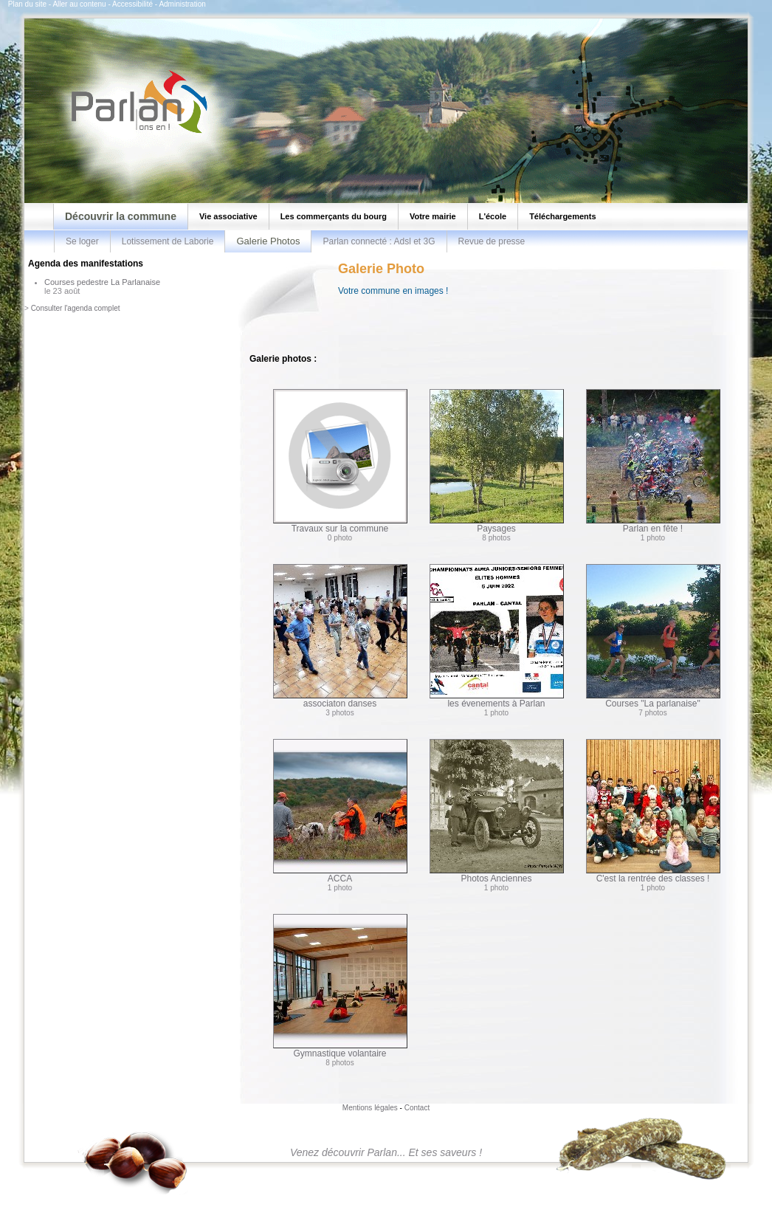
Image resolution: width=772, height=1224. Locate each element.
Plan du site (27, 4)
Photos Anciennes (497, 811)
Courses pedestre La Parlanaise (102, 282)
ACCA (340, 811)
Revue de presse (491, 241)
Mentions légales (370, 1108)
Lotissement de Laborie (168, 241)
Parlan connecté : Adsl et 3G (379, 241)
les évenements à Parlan (497, 636)
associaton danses (340, 636)
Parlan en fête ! (653, 461)
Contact (417, 1108)
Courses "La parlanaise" (653, 636)
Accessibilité (132, 4)
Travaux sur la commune (340, 461)
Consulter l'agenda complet (75, 308)
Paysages (497, 461)
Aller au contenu (79, 4)
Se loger (82, 241)
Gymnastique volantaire (340, 986)
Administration (182, 4)
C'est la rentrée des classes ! (653, 811)
